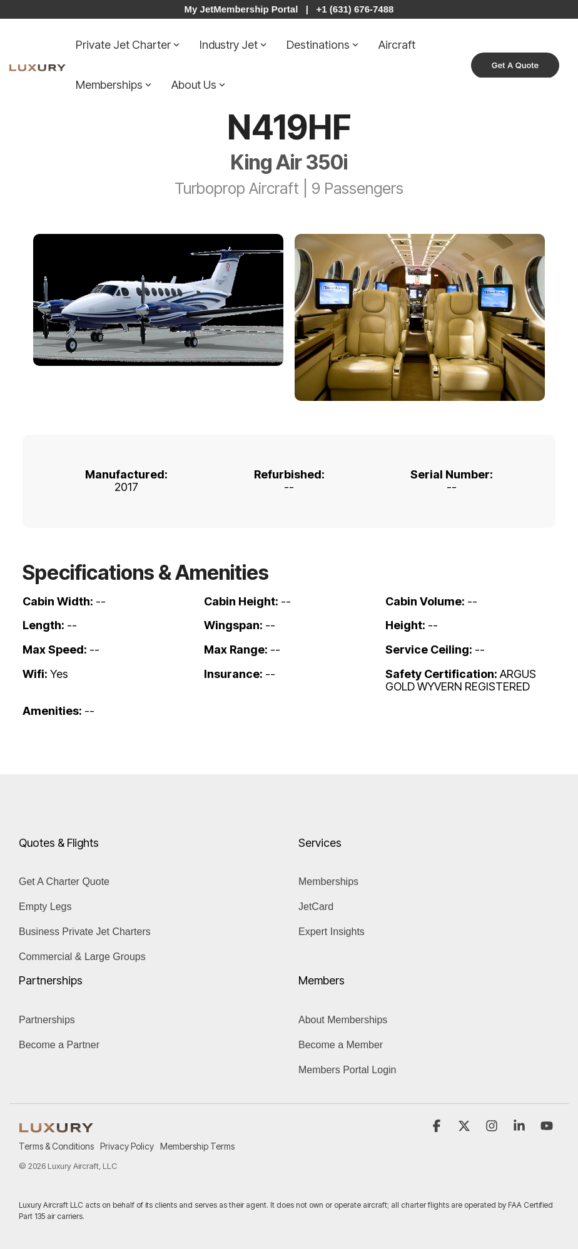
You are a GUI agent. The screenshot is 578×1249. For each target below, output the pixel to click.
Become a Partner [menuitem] (59, 1044)
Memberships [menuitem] (328, 881)
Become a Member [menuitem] (340, 1044)
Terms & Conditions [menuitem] (56, 1146)
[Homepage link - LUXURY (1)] (56, 1125)
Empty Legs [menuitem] (45, 906)
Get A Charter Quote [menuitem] (64, 881)
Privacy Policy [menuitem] (127, 1146)
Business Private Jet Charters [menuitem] (85, 931)
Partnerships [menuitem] (47, 1019)
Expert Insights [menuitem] (331, 931)
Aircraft (396, 44)
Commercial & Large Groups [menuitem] (82, 956)
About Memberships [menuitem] (342, 1019)
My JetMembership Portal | (246, 9)
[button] (438, 1126)
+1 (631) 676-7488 (355, 9)
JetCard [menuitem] (315, 906)
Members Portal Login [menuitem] (347, 1069)
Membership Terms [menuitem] (197, 1146)
